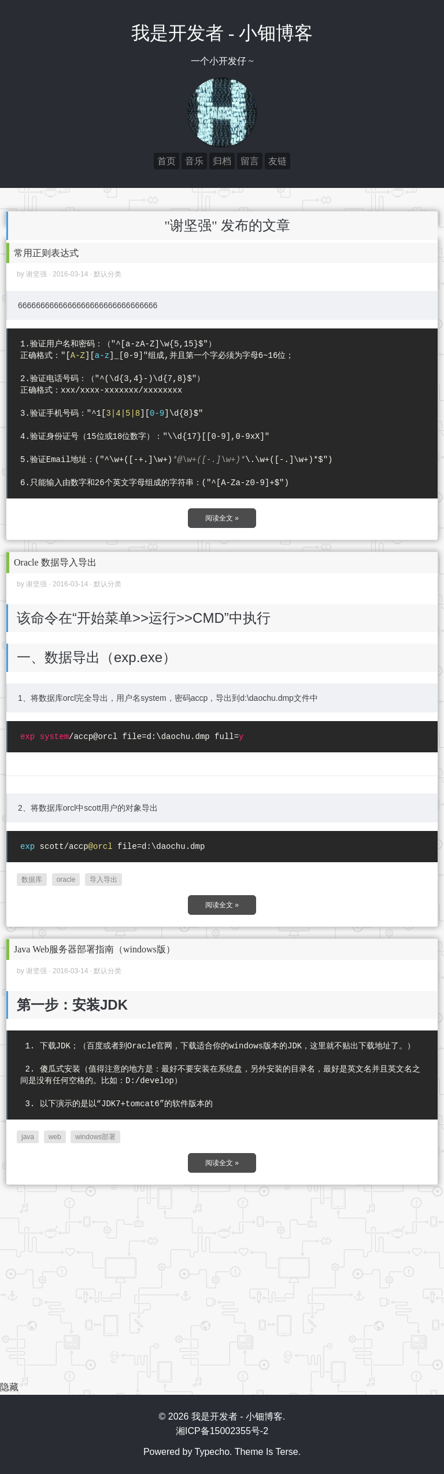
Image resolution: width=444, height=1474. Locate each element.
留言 (249, 161)
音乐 (194, 161)
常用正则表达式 (46, 253)
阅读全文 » (222, 518)
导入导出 (103, 879)
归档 (222, 161)
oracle (66, 879)
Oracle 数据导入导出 (55, 562)
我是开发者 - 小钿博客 (222, 33)
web (55, 1137)
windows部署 (95, 1137)
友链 (277, 161)
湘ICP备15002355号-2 (222, 1431)
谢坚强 (36, 274)
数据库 (31, 879)
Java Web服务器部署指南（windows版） (94, 949)
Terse (287, 1452)
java (27, 1137)
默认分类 (107, 274)
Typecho (212, 1452)
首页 (166, 161)
